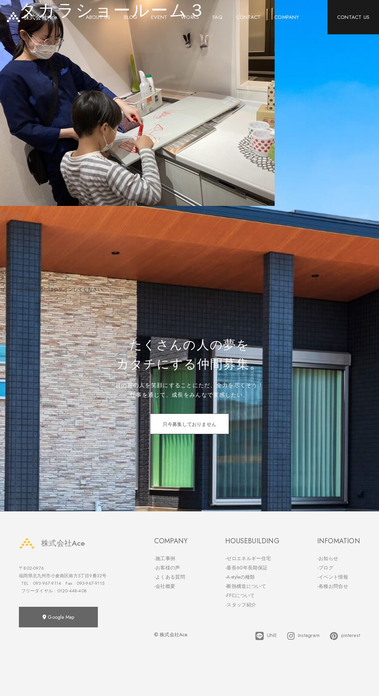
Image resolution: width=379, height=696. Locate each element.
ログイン (63, 289)
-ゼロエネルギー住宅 (248, 558)
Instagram (303, 636)
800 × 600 (12, 214)
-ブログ (325, 567)
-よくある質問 (169, 576)
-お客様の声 (167, 567)
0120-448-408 (72, 591)
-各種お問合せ (332, 586)
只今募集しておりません (189, 424)
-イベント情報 (332, 576)
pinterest (345, 636)
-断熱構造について (245, 586)
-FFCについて (240, 595)
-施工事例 (164, 558)
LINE (266, 636)
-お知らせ (327, 558)
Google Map (58, 617)
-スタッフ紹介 (240, 604)
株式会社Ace (52, 543)
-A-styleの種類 (240, 576)
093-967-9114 (47, 583)
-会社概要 (164, 586)
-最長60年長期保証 (246, 567)
